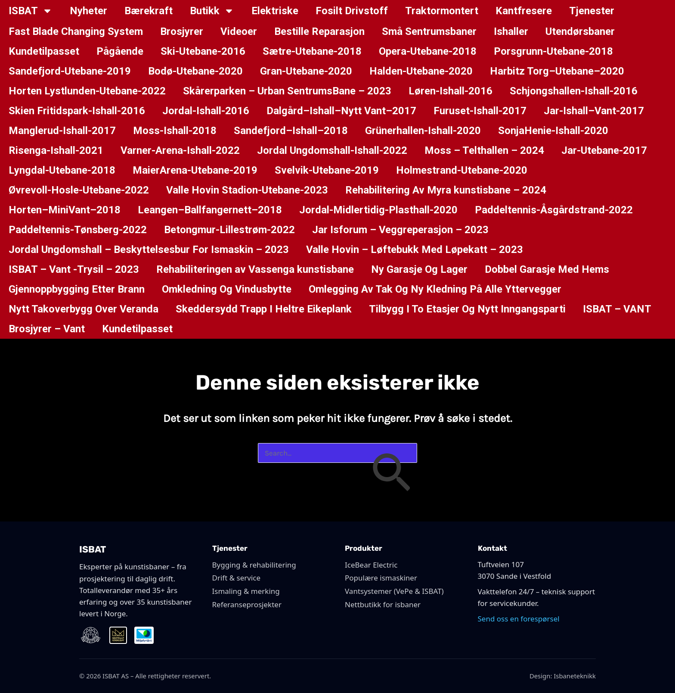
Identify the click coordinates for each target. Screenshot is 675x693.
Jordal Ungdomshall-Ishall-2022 (332, 150)
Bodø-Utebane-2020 (195, 71)
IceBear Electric (371, 565)
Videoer (238, 31)
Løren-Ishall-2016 (450, 91)
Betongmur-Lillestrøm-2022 (229, 230)
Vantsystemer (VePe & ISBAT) (394, 591)
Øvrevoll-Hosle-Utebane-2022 (79, 190)
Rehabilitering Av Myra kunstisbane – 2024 (445, 190)
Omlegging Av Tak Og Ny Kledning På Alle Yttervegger (435, 289)
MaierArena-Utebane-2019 (195, 170)
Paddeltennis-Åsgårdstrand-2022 (554, 210)
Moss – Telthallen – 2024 (484, 150)
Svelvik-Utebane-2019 (327, 170)
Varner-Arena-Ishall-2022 (180, 150)
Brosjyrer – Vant (47, 329)
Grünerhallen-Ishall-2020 (423, 131)
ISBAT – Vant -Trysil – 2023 (74, 269)
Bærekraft (148, 11)
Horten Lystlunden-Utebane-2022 (87, 91)
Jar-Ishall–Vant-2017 (594, 111)
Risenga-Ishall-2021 (56, 150)
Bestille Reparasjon (319, 31)
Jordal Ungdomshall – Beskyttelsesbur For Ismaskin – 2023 (149, 249)
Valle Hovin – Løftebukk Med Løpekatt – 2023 (414, 249)
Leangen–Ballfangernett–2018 (210, 210)
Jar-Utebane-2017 (604, 150)
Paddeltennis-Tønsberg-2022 (78, 230)
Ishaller (511, 31)
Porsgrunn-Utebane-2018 (553, 51)
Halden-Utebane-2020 (421, 71)
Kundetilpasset (44, 51)
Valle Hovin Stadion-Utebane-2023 (247, 190)
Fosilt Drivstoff (352, 11)
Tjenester (591, 11)
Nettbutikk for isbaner (383, 604)
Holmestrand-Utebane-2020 (461, 170)
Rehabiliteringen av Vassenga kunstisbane (255, 269)
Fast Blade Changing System (76, 31)
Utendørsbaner (580, 31)
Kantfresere (523, 11)
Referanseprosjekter (247, 604)
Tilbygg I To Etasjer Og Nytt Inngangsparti (467, 309)
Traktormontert (441, 11)
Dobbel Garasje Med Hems (547, 269)
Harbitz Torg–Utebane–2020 (557, 71)
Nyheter (88, 11)
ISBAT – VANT (617, 309)
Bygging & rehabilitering (254, 565)
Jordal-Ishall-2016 (205, 111)
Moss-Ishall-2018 (175, 131)
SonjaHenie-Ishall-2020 (553, 131)
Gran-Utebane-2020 (306, 71)
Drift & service (236, 578)
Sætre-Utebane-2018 (312, 51)
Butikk (212, 10)
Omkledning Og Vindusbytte (226, 289)
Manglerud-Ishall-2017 (62, 131)
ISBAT (31, 10)
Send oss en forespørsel (519, 619)
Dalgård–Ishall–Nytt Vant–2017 (341, 111)
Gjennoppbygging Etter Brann (77, 289)
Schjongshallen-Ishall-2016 (574, 91)
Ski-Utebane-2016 (203, 51)
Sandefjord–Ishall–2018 (291, 131)
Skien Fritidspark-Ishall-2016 (77, 111)
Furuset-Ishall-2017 (479, 111)
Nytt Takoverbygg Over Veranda (83, 309)
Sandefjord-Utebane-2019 (70, 71)
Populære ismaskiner (381, 578)
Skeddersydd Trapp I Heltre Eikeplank (264, 309)
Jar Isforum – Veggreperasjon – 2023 (400, 230)
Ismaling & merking (246, 591)
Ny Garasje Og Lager (419, 269)
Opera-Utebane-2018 (428, 51)
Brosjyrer (181, 31)
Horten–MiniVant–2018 (65, 210)
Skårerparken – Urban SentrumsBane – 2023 (287, 91)
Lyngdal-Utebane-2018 (62, 170)
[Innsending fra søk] (391, 474)
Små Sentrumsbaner (429, 31)
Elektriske (274, 11)
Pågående (119, 51)
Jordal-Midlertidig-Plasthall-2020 (378, 210)
